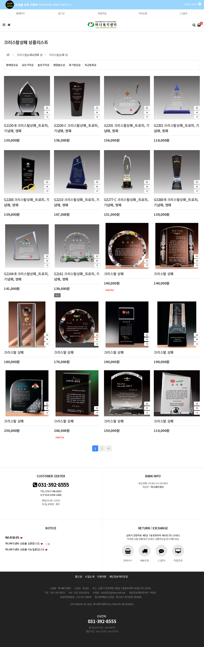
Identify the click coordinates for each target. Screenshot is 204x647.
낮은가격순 (28, 64)
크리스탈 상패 (114, 273)
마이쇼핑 (143, 13)
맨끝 (109, 448)
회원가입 (102, 13)
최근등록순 (90, 64)
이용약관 (101, 576)
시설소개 (89, 576)
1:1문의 (183, 13)
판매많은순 (12, 64)
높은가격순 (43, 64)
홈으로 (78, 576)
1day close (192, 4)
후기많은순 (75, 64)
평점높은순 (59, 64)
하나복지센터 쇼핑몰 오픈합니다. (22, 543)
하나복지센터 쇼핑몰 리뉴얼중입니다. (25, 549)
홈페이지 (20, 13)
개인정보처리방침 (118, 576)
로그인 (61, 13)
